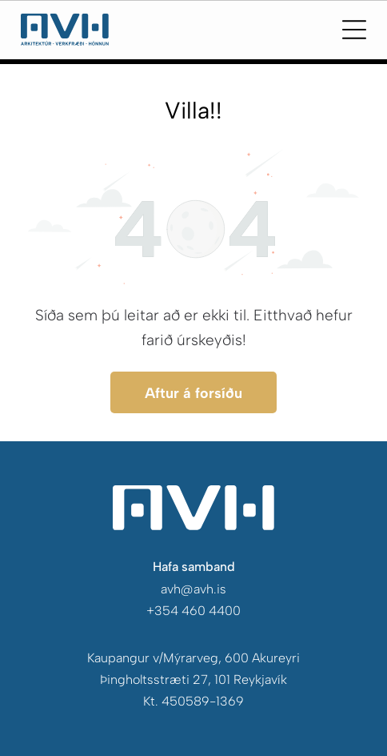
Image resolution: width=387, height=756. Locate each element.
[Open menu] (354, 30)
